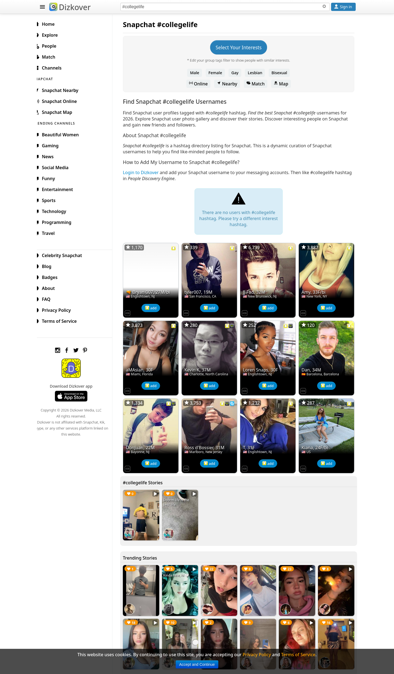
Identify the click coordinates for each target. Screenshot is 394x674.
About (51, 287)
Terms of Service (61, 320)
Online (200, 84)
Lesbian (257, 72)
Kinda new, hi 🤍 (180, 571)
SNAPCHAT (50, 78)
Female (217, 72)
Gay (237, 72)
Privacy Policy (59, 309)
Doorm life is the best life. (180, 499)
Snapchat (143, 24)
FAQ (48, 298)
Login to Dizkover (145, 172)
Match (258, 84)
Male (197, 72)
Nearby (229, 84)
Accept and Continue (197, 664)
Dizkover (70, 7)
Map (283, 84)
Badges (52, 276)
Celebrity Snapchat (64, 255)
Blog (49, 266)
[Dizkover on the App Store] (132, 312)
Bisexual (281, 72)
